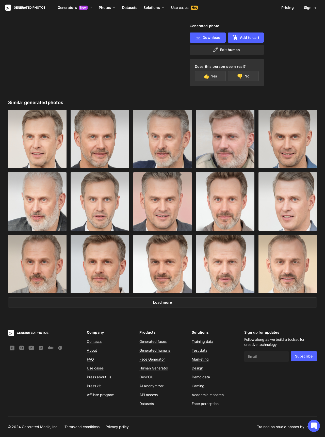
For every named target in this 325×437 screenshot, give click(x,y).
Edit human (226, 50)
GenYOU (146, 377)
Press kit (94, 386)
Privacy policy (117, 427)
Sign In (310, 7)
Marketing (200, 359)
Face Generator (152, 359)
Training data (202, 341)
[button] (314, 426)
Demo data (201, 377)
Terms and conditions (82, 427)
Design (197, 368)
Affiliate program (100, 395)
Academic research (208, 395)
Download (207, 38)
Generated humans (155, 350)
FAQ (90, 359)
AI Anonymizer (151, 386)
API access (148, 395)
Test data (199, 350)
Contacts (94, 341)
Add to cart (245, 38)
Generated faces (153, 341)
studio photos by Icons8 (296, 427)
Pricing (287, 7)
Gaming (198, 386)
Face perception (205, 403)
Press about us (99, 377)
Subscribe (304, 356)
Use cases (184, 7)
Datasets (129, 7)
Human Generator (153, 368)
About (92, 350)
